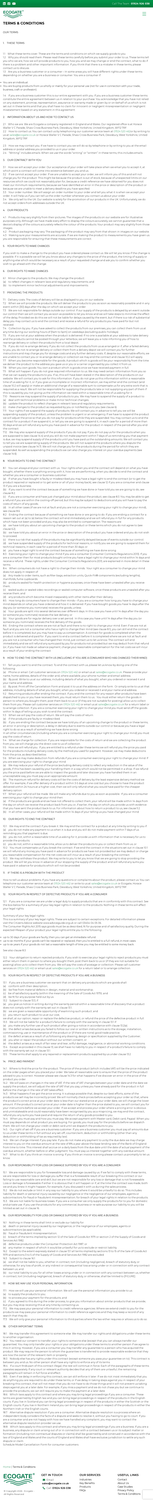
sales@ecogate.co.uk (23, 135)
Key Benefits (87, 1483)
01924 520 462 (122, 131)
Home (7, 1466)
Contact (122, 1479)
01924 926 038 (140, 3)
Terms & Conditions (129, 1493)
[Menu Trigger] (144, 14)
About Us (123, 1483)
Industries (85, 1479)
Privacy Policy (126, 1490)
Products (85, 1486)
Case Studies (125, 1486)
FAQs (82, 1490)
